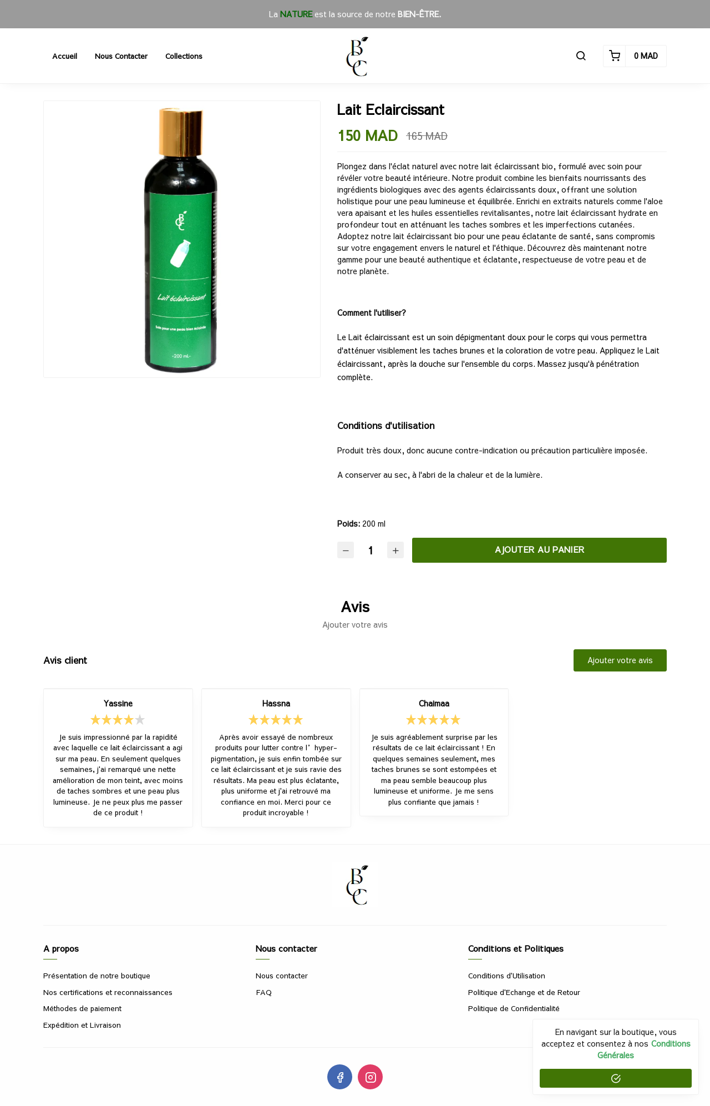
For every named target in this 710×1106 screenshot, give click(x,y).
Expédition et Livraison (82, 1025)
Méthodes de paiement (82, 1008)
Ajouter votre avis (620, 659)
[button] (581, 56)
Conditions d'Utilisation (506, 976)
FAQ (264, 992)
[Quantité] (370, 550)
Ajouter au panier (540, 549)
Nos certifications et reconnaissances (108, 992)
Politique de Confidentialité (514, 1008)
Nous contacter (121, 56)
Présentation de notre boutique (96, 976)
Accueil (64, 56)
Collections (183, 56)
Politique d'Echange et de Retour (524, 992)
